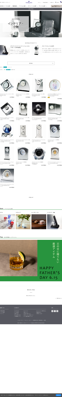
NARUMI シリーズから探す (5, 6)
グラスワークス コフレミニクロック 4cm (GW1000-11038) (7, 95)
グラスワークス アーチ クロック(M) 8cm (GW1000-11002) (22, 95)
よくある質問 (17, 312)
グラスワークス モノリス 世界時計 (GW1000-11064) (53, 140)
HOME (45, 320)
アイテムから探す (22, 6)
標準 (4, 69)
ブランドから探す (42, 6)
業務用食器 (15, 6)
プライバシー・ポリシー (28, 320)
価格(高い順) (13, 69)
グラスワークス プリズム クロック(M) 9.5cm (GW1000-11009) (38, 95)
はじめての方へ (17, 310)
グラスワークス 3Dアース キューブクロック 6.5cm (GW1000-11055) (7, 118)
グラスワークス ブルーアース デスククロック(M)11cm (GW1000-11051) (7, 140)
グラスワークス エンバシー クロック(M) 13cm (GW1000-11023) (22, 118)
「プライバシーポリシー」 (38, 395)
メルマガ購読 (3, 312)
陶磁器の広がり (39, 312)
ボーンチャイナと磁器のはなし (41, 310)
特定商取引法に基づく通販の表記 (37, 320)
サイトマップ (26, 310)
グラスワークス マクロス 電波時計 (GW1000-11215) (37, 163)
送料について (26, 312)
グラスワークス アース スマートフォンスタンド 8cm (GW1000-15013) (39, 118)
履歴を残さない (59, 298)
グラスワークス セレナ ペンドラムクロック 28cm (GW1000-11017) (39, 140)
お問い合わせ (17, 313)
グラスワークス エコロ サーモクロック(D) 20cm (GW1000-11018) (23, 140)
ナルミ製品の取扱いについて (28, 316)
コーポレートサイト (20, 320)
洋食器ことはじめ (39, 313)
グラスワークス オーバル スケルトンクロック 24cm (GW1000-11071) (7, 185)
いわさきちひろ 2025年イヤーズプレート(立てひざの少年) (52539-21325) (54, 95)
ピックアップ (10, 67)
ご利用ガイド (52, 2)
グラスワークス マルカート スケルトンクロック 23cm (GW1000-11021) (54, 163)
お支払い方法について (27, 313)
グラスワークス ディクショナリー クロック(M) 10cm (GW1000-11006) (54, 118)
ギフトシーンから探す (32, 6)
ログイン (39, 2)
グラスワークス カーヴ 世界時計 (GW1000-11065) (21, 163)
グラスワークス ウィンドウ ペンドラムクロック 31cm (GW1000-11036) (7, 163)
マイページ (2, 313)
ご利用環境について (18, 316)
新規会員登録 (45, 2)
